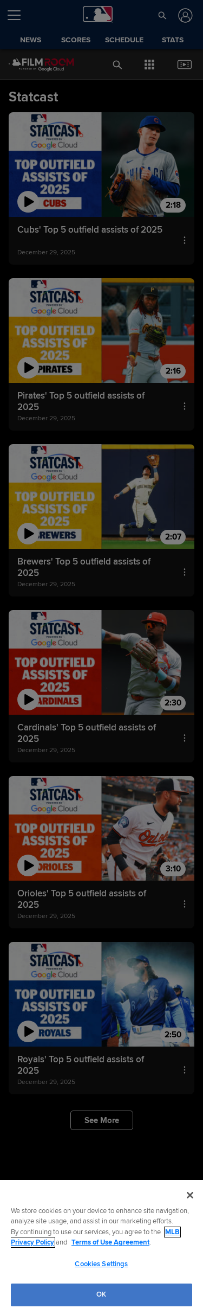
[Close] (190, 1195)
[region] (101, 1247)
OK (101, 1294)
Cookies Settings (101, 1264)
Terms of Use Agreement (110, 1242)
